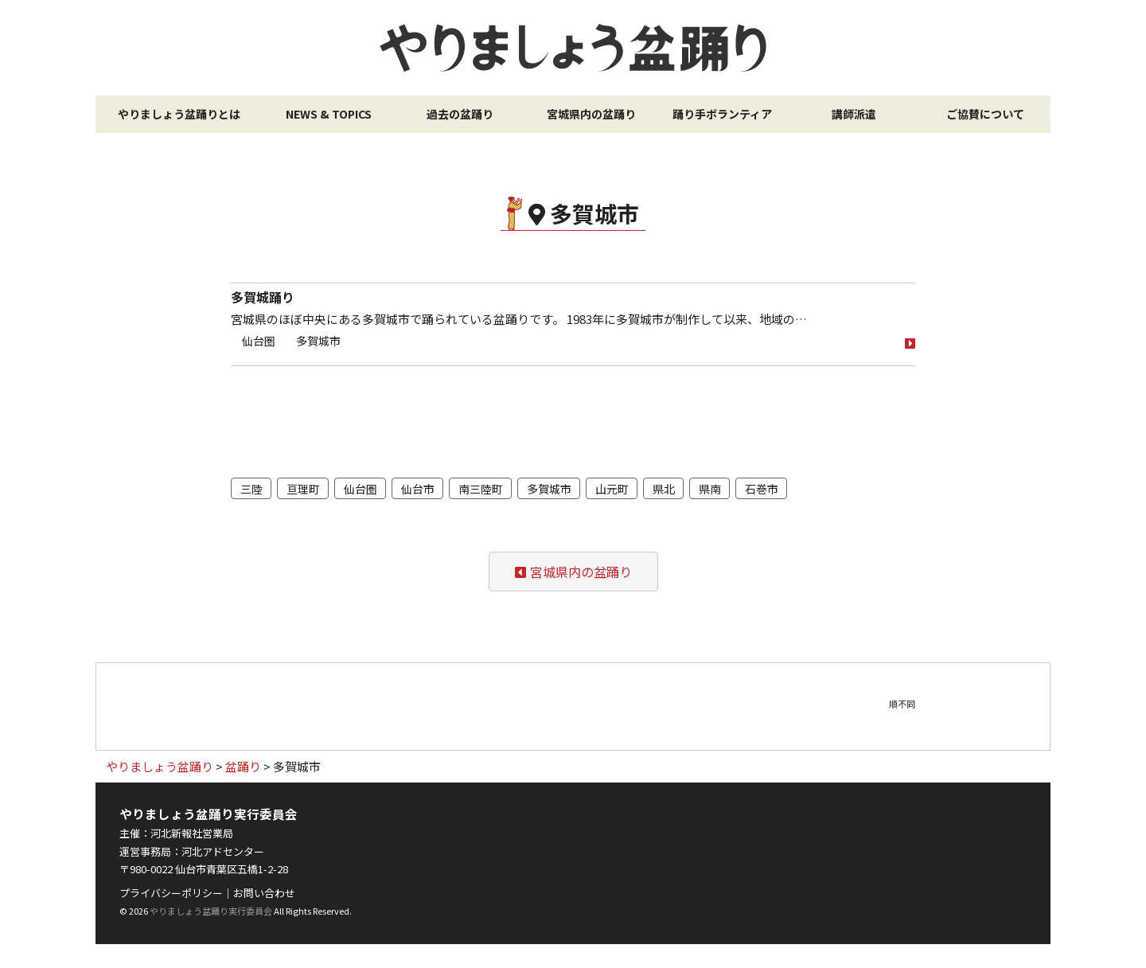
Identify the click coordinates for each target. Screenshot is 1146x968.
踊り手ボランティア (722, 114)
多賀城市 (318, 341)
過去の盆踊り (460, 114)
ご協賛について (985, 114)
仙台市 (418, 489)
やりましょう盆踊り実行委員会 (211, 910)
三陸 (251, 489)
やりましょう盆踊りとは (179, 114)
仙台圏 (258, 341)
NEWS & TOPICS (329, 114)
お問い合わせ (264, 892)
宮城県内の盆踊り (591, 114)
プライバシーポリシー (171, 892)
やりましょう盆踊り (573, 48)
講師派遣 (854, 114)
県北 (664, 489)
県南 (710, 489)
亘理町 (303, 489)
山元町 (612, 489)
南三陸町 (480, 489)
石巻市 (761, 489)
